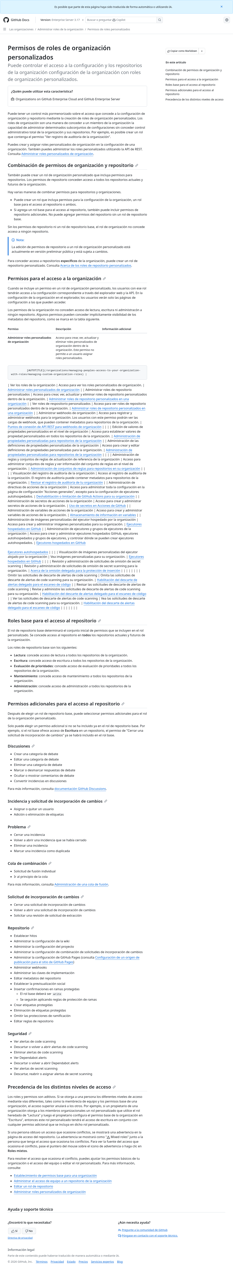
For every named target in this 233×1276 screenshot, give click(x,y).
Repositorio (21, 928)
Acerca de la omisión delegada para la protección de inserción (75, 570)
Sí (14, 1231)
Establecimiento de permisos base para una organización (55, 1175)
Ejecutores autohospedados (28, 552)
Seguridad (20, 1033)
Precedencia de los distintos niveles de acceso (62, 1087)
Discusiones (21, 746)
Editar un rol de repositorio (33, 1186)
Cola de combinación (29, 863)
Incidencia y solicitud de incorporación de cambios (57, 801)
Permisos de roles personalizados (108, 29)
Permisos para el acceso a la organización (57, 278)
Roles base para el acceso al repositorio (54, 620)
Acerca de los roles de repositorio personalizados (95, 265)
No (29, 1231)
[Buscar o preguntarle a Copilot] (124, 20)
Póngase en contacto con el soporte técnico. (148, 1235)
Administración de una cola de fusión (81, 884)
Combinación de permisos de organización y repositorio (73, 165)
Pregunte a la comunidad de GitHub (143, 1230)
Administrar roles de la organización (60, 29)
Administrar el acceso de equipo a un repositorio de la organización (63, 1181)
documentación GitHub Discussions (80, 789)
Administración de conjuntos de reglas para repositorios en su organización (85, 468)
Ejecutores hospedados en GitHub (61, 543)
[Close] (222, 6)
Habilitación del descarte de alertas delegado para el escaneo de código (94, 594)
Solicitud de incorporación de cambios (46, 896)
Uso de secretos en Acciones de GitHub (97, 506)
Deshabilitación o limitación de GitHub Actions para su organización (85, 496)
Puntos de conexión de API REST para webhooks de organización (54, 427)
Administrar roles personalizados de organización (57, 154)
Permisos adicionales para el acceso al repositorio (66, 703)
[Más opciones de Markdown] (202, 51)
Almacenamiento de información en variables (103, 515)
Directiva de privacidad (20, 1237)
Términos (42, 1261)
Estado (71, 1261)
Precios (83, 1261)
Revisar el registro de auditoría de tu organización (67, 482)
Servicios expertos (102, 1261)
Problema (19, 826)
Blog (120, 1261)
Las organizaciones (21, 29)
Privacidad (57, 1261)
